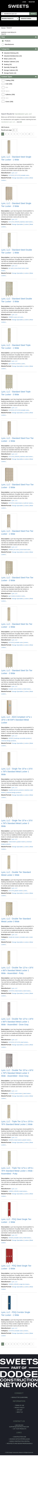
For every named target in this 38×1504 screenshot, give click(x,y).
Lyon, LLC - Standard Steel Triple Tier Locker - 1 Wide (16, 346)
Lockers (26, 178)
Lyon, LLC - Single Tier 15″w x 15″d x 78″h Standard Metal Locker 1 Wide (16, 772)
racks (15, 317)
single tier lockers (24, 1284)
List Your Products (19, 1429)
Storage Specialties (17, 178)
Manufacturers (9, 44)
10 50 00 (11, 175)
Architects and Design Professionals (20, 1443)
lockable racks (25, 175)
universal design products (8, 740)
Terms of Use (19, 1405)
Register (32, 2)
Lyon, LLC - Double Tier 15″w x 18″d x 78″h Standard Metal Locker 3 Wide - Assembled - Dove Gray (17, 1073)
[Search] (19, 13)
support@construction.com (19, 1427)
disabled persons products (16, 790)
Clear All (3, 34)
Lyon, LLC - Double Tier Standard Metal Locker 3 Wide (16, 920)
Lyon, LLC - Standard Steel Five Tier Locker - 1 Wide (17, 532)
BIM (6, 87)
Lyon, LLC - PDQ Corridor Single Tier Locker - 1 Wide (15, 1313)
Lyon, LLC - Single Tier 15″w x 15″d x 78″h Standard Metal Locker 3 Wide (16, 823)
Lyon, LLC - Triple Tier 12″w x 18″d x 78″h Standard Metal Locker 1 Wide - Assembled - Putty (17, 1171)
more (18, 122)
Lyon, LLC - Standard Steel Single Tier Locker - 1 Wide (16, 158)
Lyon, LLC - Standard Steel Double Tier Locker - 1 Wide (16, 251)
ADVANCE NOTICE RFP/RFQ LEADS (19, 1439)
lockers (19, 363)
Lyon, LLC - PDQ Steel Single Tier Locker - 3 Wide (16, 1267)
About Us (20, 1412)
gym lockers (12, 363)
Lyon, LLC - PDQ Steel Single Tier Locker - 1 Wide (16, 1220)
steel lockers (27, 991)
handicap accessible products (22, 738)
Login (24, 2)
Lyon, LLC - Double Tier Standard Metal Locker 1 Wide (16, 873)
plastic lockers (21, 841)
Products (7, 41)
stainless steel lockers (26, 222)
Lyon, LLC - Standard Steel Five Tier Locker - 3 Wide (17, 579)
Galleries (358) (10, 94)
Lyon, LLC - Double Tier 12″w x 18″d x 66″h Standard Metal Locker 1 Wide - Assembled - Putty (17, 970)
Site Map (19, 1410)
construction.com (19, 1437)
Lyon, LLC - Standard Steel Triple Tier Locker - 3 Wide (16, 393)
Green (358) (9, 101)
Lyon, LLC (14, 173)
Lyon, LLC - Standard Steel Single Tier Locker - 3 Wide (16, 204)
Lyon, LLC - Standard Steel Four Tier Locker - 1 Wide (17, 439)
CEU (6, 98)
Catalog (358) (9, 80)
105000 (11, 317)
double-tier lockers (14, 937)
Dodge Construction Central (19, 1441)
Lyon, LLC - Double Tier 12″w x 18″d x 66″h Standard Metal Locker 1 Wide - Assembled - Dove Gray (17, 1022)
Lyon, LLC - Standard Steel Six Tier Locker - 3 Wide (16, 671)
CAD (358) (8, 84)
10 (29, 134)
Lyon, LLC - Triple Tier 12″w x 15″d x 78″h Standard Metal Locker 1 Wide (17, 1122)
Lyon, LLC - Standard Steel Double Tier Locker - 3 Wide (16, 300)
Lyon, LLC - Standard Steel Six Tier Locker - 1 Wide (16, 625)
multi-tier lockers (28, 503)
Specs (7, 91)
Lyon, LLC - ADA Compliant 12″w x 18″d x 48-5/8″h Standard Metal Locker (16, 720)
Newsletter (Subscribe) (20, 1397)
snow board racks (20, 268)
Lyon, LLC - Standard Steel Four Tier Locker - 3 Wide (17, 486)
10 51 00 (17, 175)
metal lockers (18, 503)
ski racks (11, 268)
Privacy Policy (20, 1407)
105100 (17, 222)
